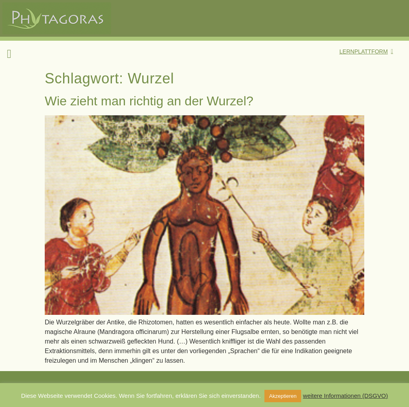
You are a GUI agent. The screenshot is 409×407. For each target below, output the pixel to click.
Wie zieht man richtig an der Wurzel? (149, 101)
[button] (9, 54)
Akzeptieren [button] (283, 396)
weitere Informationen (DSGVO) (345, 395)
